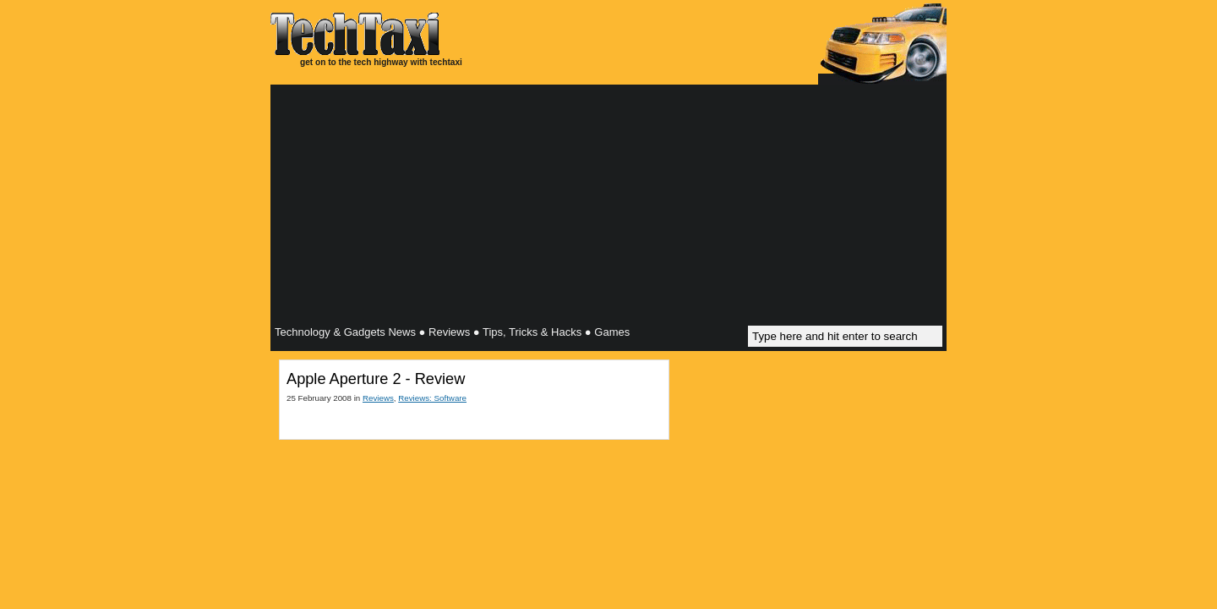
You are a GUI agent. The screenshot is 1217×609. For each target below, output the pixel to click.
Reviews (449, 332)
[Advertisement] (608, 207)
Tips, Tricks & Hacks (532, 332)
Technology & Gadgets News (345, 332)
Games (612, 332)
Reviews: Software (432, 398)
